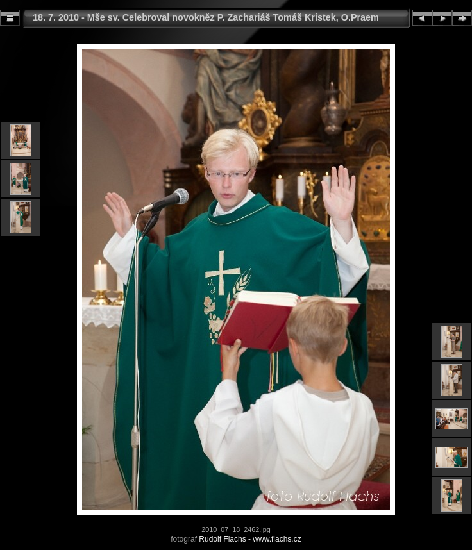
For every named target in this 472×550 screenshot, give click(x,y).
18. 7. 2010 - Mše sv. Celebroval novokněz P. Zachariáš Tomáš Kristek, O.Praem (206, 17)
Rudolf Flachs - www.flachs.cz (250, 539)
